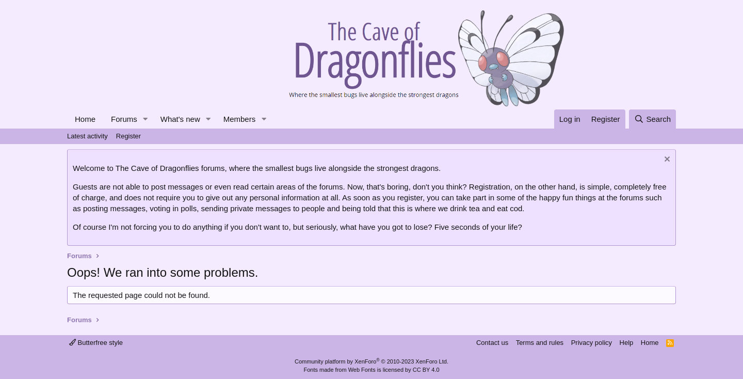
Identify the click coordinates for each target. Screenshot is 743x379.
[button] (145, 119)
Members (239, 119)
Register (128, 136)
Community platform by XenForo (371, 361)
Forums (124, 119)
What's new (180, 119)
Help (627, 342)
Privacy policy (591, 342)
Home (85, 119)
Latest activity (87, 136)
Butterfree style (96, 342)
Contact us (492, 342)
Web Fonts (362, 370)
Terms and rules (539, 342)
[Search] (652, 119)
